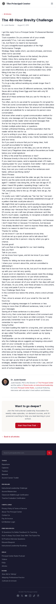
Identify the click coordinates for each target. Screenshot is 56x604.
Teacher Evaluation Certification (13, 498)
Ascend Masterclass (9, 491)
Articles (4, 566)
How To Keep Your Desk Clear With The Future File (21, 535)
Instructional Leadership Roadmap (14, 546)
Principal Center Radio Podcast (13, 556)
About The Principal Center (12, 512)
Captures (5, 468)
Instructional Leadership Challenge (14, 488)
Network (5, 474)
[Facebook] (18, 596)
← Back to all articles (10, 437)
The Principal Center (45, 383)
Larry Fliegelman (14, 150)
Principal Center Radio (26, 388)
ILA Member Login (8, 522)
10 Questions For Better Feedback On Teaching (19, 532)
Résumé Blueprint (8, 542)
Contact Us (6, 515)
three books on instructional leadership (38, 385)
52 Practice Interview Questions (13, 539)
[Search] (49, 453)
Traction (5, 471)
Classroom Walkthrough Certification (15, 495)
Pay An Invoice (7, 518)
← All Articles (6, 14)
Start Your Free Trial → (28, 425)
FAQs (4, 563)
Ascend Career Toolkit (10, 478)
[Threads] (38, 596)
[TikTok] (34, 596)
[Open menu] (52, 3)
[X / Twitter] (22, 596)
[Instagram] (30, 596)
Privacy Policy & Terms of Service (14, 508)
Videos (4, 559)
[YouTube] (26, 596)
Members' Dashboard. (27, 357)
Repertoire (6, 464)
